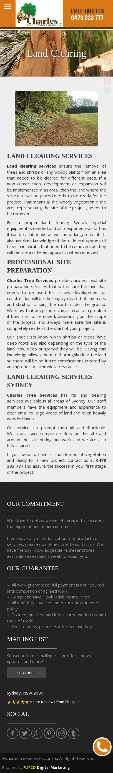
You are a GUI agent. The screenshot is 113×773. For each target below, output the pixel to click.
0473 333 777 (87, 17)
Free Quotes (87, 11)
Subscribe (26, 673)
